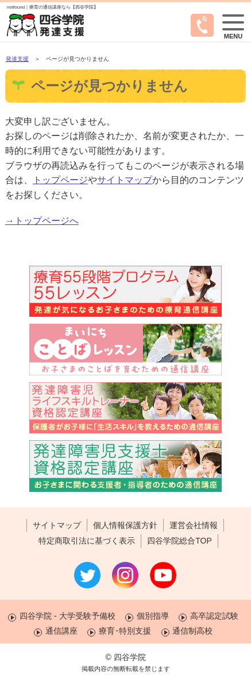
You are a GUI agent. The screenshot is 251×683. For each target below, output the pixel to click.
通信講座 (61, 630)
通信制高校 (192, 630)
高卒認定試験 (214, 615)
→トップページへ (42, 221)
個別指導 (153, 615)
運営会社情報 (193, 525)
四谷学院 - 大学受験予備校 (67, 615)
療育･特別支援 (125, 630)
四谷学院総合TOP (179, 540)
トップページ (60, 180)
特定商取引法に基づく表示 (86, 540)
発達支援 (17, 59)
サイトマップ (124, 180)
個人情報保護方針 (125, 525)
